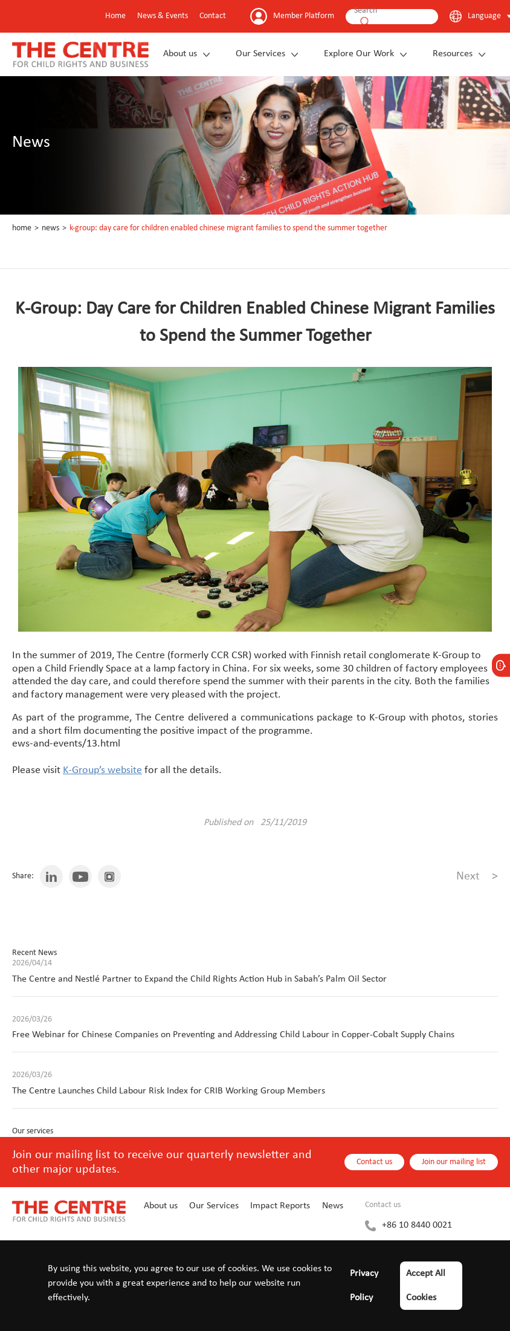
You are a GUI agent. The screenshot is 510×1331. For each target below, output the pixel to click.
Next (477, 876)
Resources (453, 54)
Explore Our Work (359, 54)
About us (180, 54)
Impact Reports (280, 1206)
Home (115, 16)
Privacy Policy (364, 1286)
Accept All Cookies (425, 1286)
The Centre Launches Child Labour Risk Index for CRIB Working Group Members (168, 1091)
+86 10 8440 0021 (417, 1225)
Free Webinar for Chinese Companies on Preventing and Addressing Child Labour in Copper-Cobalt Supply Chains (233, 1035)
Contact (212, 16)
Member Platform (303, 16)
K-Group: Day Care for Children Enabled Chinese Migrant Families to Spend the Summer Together (228, 228)
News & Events (162, 16)
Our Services (260, 54)
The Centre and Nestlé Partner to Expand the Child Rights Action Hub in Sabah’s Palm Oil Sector (199, 979)
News (50, 228)
